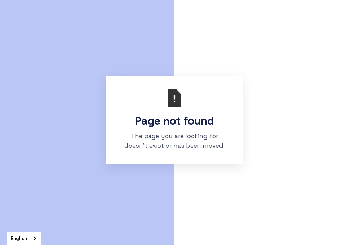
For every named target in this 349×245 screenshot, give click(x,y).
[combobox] (24, 238)
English (19, 238)
